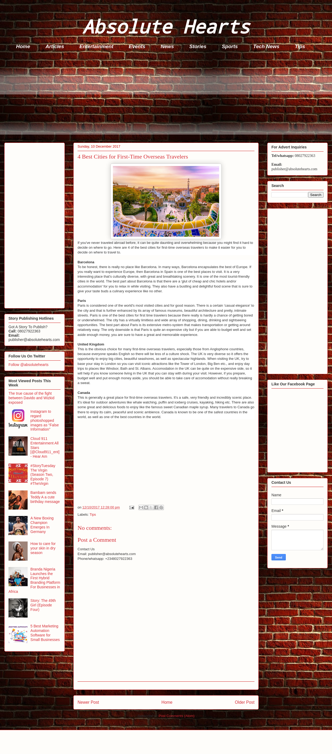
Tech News (266, 46)
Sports (230, 46)
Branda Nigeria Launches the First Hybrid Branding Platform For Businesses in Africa (34, 580)
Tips (300, 46)
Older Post (244, 702)
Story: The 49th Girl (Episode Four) (43, 605)
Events (137, 46)
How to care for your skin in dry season (43, 548)
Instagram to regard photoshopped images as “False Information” (45, 420)
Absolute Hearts (166, 26)
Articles (54, 46)
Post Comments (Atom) (176, 716)
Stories (197, 46)
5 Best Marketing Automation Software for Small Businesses (45, 632)
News (167, 46)
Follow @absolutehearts (28, 365)
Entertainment (96, 46)
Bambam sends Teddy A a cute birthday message (45, 497)
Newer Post (88, 702)
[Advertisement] (167, 97)
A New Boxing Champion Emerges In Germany (42, 525)
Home (23, 46)
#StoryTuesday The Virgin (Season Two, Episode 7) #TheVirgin (43, 475)
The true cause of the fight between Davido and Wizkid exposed (31, 398)
